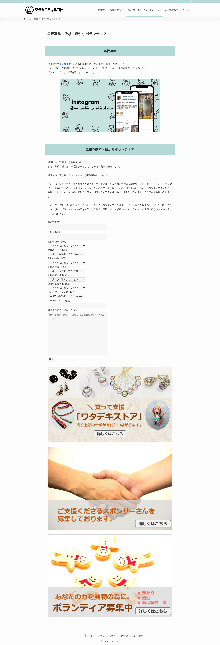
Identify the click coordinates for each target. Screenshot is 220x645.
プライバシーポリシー (108, 636)
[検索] (194, 1)
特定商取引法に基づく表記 (131, 636)
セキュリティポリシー (86, 636)
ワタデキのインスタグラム (61, 64)
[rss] (191, 1)
